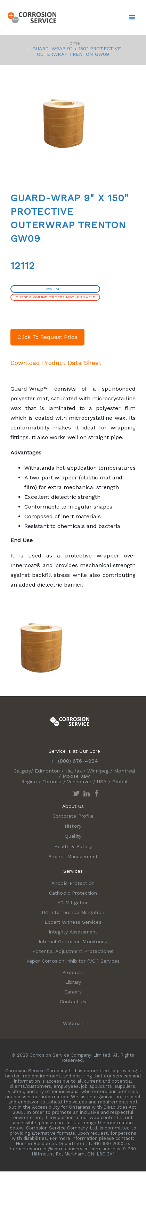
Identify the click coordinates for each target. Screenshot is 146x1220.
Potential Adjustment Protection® (72, 951)
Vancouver (79, 781)
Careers (73, 992)
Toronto (52, 781)
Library (73, 982)
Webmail (73, 1023)
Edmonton (47, 771)
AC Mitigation (73, 902)
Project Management (73, 856)
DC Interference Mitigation (73, 912)
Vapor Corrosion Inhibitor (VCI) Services (73, 961)
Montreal (124, 771)
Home (73, 43)
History (73, 826)
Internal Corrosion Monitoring (73, 941)
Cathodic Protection (73, 893)
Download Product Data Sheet (56, 362)
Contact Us (73, 1001)
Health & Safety (73, 846)
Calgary (22, 771)
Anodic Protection (73, 883)
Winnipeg (97, 771)
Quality (73, 836)
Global (120, 781)
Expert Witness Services (72, 922)
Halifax (73, 771)
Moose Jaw (76, 776)
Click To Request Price (47, 337)
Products (73, 972)
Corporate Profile (73, 816)
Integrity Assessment (73, 932)
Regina (29, 781)
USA (101, 781)
